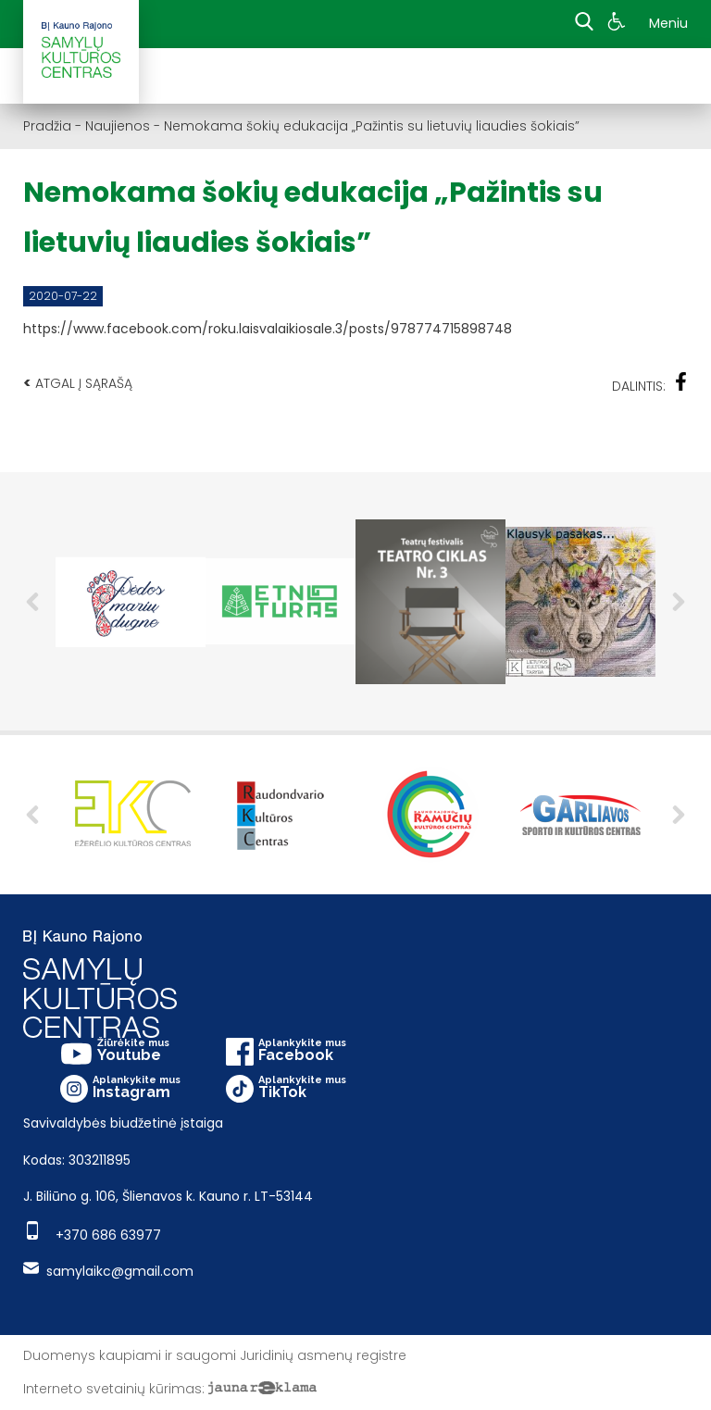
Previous (32, 602)
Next (678, 602)
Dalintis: (650, 383)
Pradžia (47, 126)
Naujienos (117, 126)
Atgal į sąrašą (77, 382)
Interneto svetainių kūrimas (112, 1388)
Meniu (668, 23)
